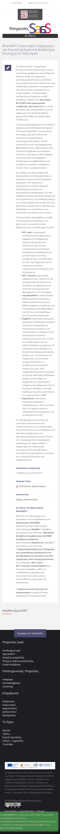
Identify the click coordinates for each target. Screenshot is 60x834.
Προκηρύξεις (9, 715)
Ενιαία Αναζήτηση (11, 664)
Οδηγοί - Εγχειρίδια (12, 740)
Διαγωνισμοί (9, 704)
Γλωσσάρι (7, 744)
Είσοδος (18, 3)
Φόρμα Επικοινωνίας (26, 499)
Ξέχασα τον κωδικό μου (38, 3)
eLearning (7, 686)
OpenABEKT (8, 654)
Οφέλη (6, 733)
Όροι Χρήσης (11, 811)
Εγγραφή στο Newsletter (30, 633)
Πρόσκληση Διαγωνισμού (32, 486)
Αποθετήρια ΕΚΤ (15, 610)
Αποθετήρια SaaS (11, 650)
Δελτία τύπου (9, 711)
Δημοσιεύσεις (9, 708)
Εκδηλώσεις (8, 701)
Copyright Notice (26, 811)
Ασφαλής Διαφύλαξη (13, 657)
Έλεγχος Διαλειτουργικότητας (17, 660)
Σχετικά (6, 730)
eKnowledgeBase (11, 682)
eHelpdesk (7, 679)
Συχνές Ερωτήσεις (11, 737)
